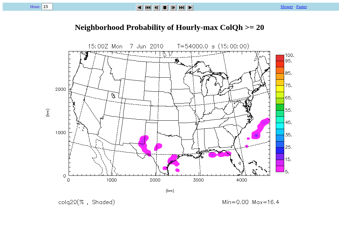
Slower (286, 6)
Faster (301, 6)
